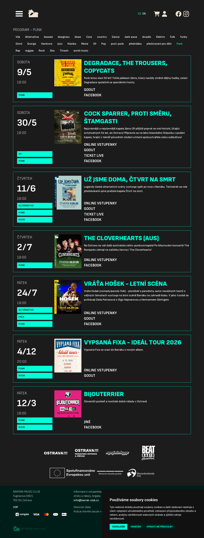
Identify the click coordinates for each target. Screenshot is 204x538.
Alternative (32, 37)
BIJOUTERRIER (104, 394)
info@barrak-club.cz (86, 500)
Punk (179, 43)
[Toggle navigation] (19, 14)
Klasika (72, 43)
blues (78, 37)
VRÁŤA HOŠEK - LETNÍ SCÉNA (125, 284)
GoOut (89, 90)
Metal (84, 43)
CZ (139, 13)
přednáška (135, 43)
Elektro (160, 37)
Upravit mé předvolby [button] (160, 526)
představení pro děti (159, 43)
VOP (15, 507)
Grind (19, 43)
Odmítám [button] (136, 526)
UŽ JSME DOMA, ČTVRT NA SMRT (130, 179)
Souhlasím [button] (118, 526)
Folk (172, 37)
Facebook (92, 95)
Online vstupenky (100, 144)
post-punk (117, 43)
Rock (42, 50)
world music (80, 50)
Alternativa (26, 205)
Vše (18, 37)
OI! (94, 43)
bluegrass (64, 37)
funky (183, 37)
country (102, 37)
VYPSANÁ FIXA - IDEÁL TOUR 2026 (133, 342)
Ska (52, 50)
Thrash (64, 50)
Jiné (87, 422)
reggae (29, 50)
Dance (116, 37)
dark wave (131, 37)
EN (144, 13)
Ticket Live (94, 155)
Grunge (31, 43)
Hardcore (46, 43)
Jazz (59, 43)
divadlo (146, 37)
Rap (18, 50)
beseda (48, 37)
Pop (103, 43)
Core (89, 37)
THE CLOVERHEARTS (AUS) (121, 238)
